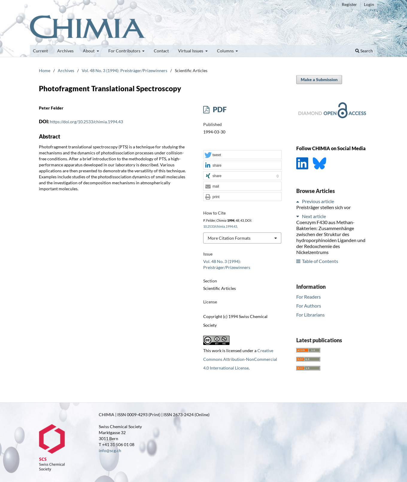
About (89, 50)
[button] (242, 154)
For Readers (308, 296)
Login (369, 4)
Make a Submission (319, 79)
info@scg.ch (110, 450)
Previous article (318, 201)
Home (44, 70)
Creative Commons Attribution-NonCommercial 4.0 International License (240, 359)
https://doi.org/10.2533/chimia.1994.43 (86, 121)
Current (40, 50)
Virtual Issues (191, 50)
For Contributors (124, 50)
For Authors (308, 305)
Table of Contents (320, 261)
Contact (161, 50)
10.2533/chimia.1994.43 (220, 226)
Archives (65, 50)
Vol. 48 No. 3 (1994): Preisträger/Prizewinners (124, 70)
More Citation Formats (229, 238)
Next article (314, 216)
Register (349, 4)
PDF (219, 109)
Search (364, 50)
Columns (226, 50)
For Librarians (310, 314)
